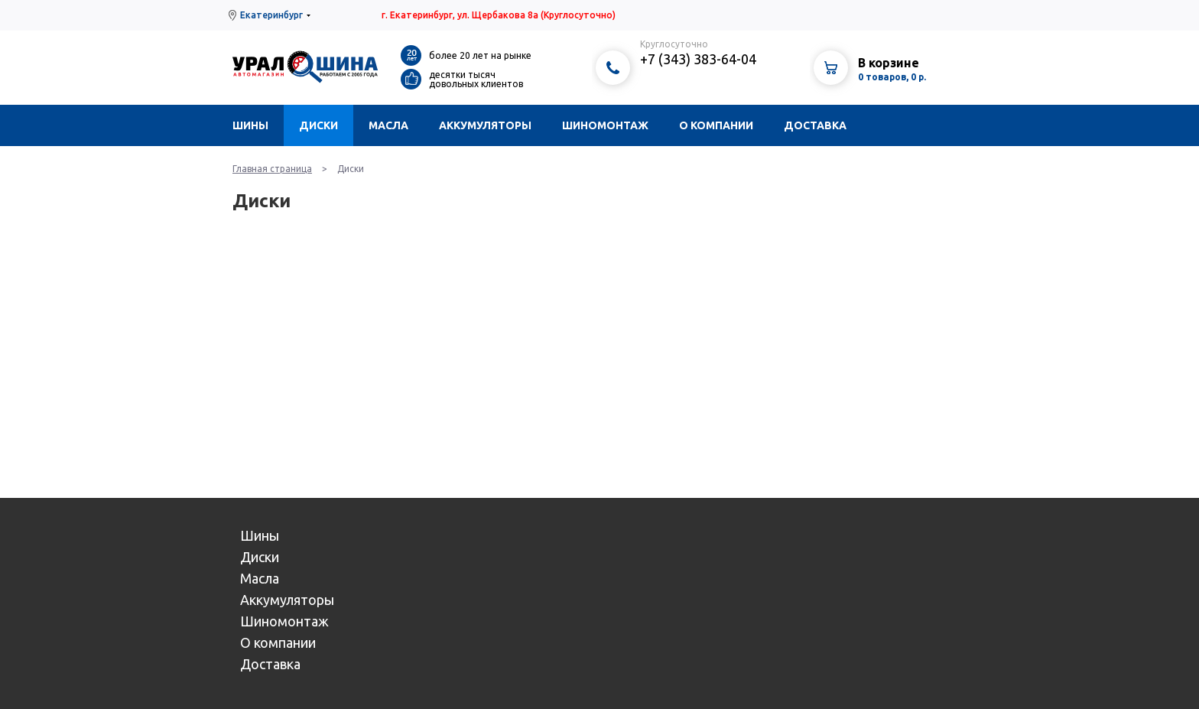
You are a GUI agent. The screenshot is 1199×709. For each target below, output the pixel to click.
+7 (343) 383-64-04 (698, 59)
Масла (388, 125)
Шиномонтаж (605, 125)
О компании (716, 125)
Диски (318, 125)
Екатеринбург (271, 15)
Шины (250, 125)
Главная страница (272, 169)
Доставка (815, 125)
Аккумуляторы (485, 125)
